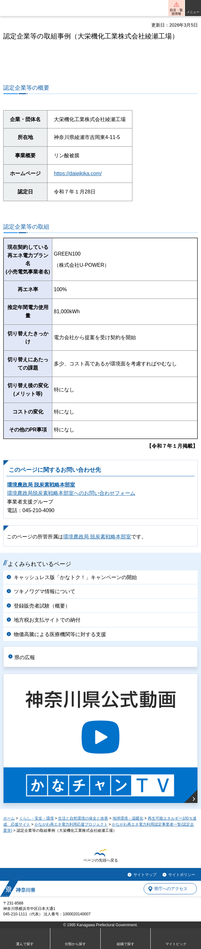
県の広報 (24, 657)
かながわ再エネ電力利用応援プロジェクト (71, 824)
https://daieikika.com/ (78, 173)
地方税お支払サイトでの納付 (47, 620)
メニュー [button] (193, 12)
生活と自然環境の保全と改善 (83, 818)
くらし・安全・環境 (36, 818)
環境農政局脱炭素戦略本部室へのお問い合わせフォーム (71, 493)
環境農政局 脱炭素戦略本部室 (41, 484)
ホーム (9, 818)
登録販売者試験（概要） (42, 606)
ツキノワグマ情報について (44, 591)
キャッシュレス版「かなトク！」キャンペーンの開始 (75, 577)
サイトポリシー (181, 874)
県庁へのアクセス (171, 889)
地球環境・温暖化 (128, 818)
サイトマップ (144, 874)
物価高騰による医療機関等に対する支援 (60, 634)
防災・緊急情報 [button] (176, 11)
